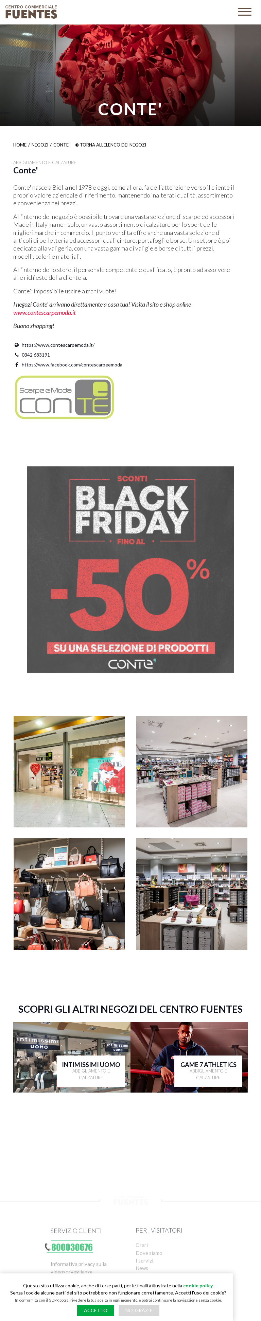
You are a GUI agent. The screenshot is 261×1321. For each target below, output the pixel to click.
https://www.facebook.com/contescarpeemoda (67, 364)
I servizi (144, 1270)
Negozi (40, 145)
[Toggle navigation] (245, 12)
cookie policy (198, 1285)
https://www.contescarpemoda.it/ (53, 345)
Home (20, 145)
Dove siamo (149, 1262)
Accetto (95, 1310)
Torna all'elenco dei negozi (110, 145)
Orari (142, 1253)
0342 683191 (31, 354)
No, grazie (139, 1310)
